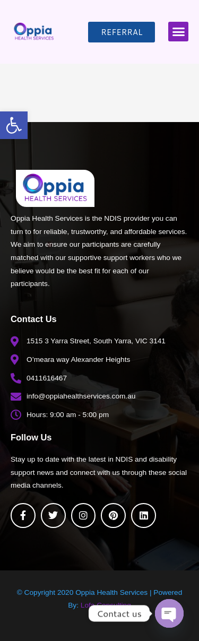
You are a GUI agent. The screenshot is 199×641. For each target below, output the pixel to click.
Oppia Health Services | (114, 592)
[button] (14, 125)
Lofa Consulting (106, 605)
